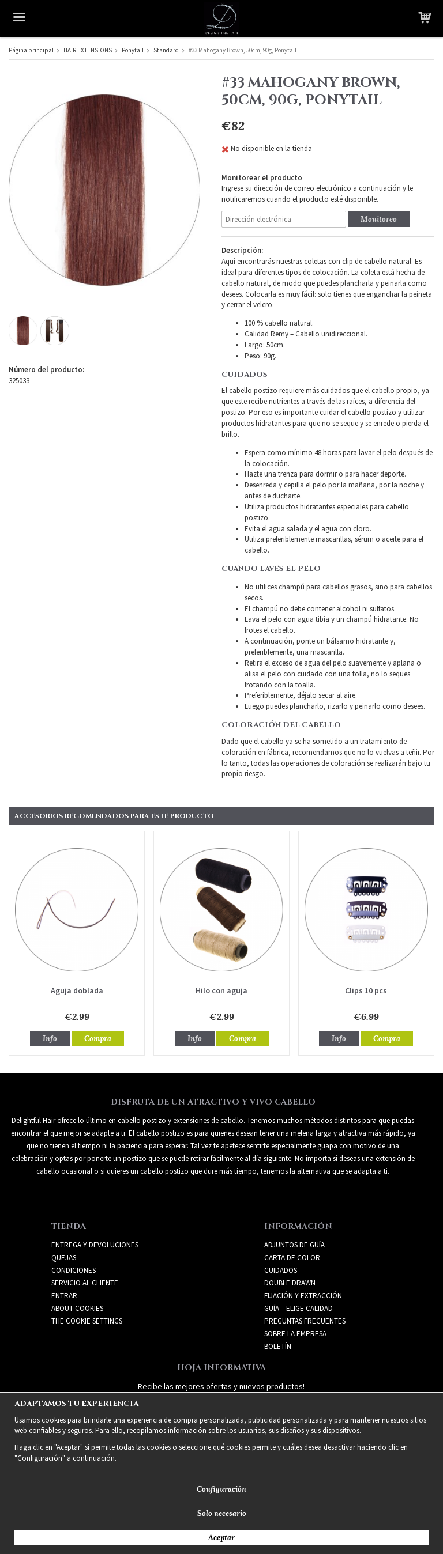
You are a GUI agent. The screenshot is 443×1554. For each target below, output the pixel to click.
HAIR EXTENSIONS (87, 50)
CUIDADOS (280, 1270)
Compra (97, 1038)
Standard (166, 50)
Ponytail (133, 50)
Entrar (64, 1295)
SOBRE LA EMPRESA (295, 1334)
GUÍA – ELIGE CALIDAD (298, 1308)
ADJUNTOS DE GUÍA (294, 1245)
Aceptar (221, 1537)
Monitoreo (379, 219)
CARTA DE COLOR (292, 1257)
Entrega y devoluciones (94, 1245)
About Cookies (77, 1308)
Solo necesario (221, 1513)
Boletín (277, 1346)
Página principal (31, 50)
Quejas (63, 1257)
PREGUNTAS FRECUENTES (305, 1321)
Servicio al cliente (84, 1283)
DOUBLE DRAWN (290, 1283)
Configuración (221, 1489)
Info (50, 1038)
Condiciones (73, 1270)
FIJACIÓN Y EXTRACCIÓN (303, 1295)
